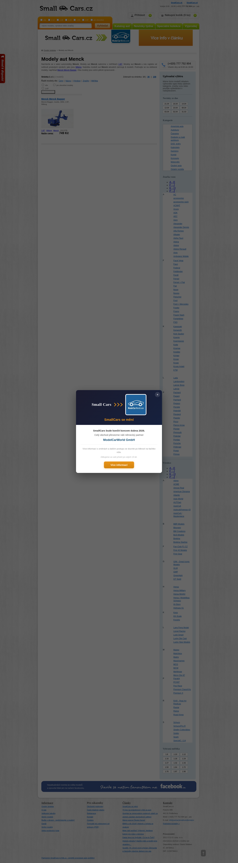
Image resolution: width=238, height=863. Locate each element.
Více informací (119, 464)
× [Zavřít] (158, 394)
